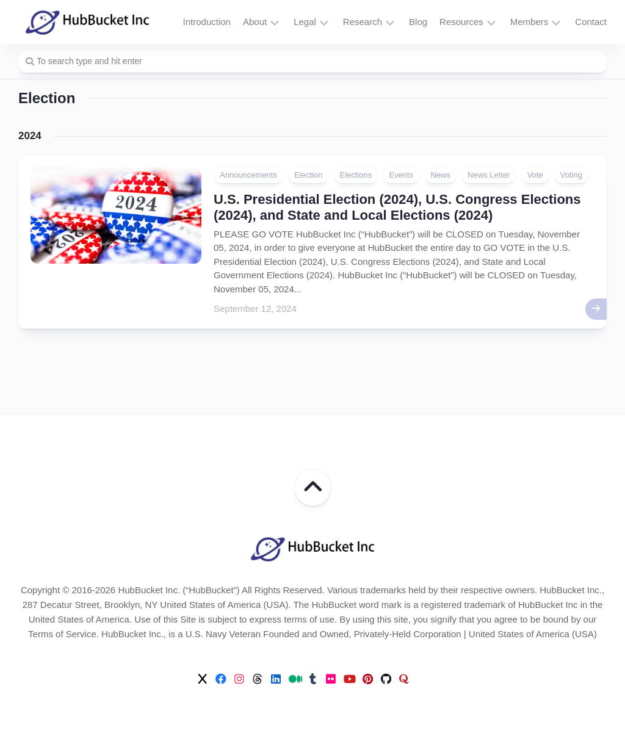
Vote (535, 174)
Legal (305, 21)
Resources (461, 21)
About (255, 21)
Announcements (248, 174)
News (440, 174)
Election (308, 174)
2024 (30, 136)
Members (529, 21)
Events (401, 174)
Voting (571, 174)
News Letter (489, 174)
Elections (356, 174)
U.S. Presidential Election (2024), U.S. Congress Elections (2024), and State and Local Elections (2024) (397, 207)
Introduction (207, 21)
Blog (418, 21)
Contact (591, 21)
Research (362, 21)
